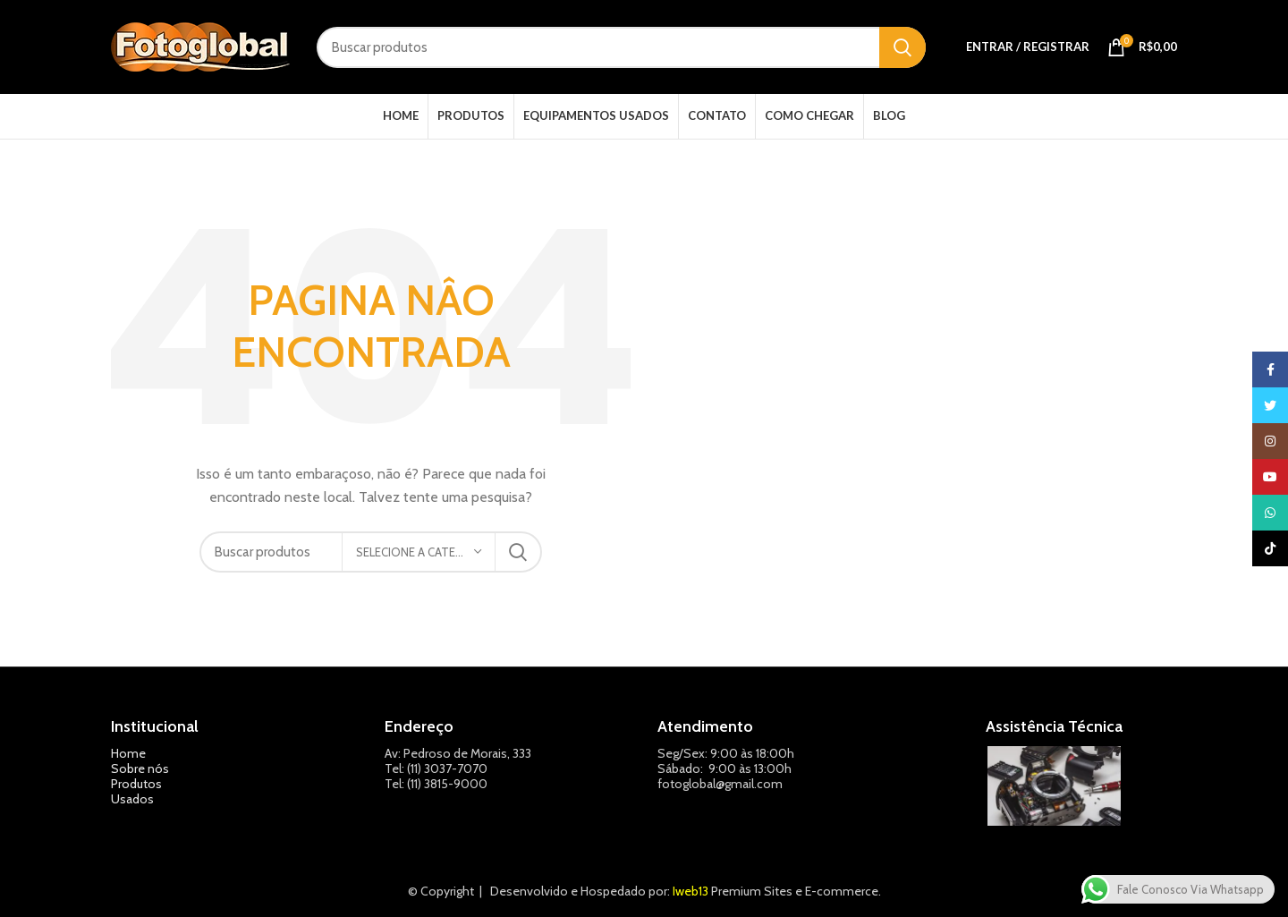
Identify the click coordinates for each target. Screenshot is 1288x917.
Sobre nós (140, 768)
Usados (132, 799)
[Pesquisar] (621, 47)
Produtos (136, 784)
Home (128, 753)
